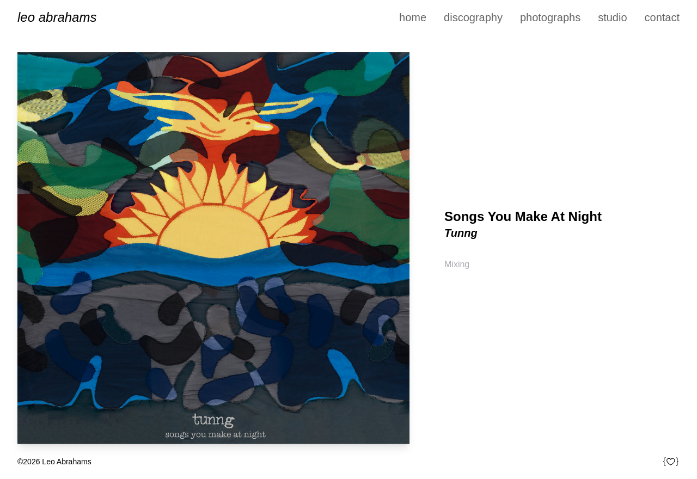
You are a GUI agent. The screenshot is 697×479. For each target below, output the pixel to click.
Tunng (461, 233)
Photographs (550, 17)
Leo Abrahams (56, 17)
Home (412, 17)
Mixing (456, 264)
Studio (612, 17)
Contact (662, 17)
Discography (473, 17)
